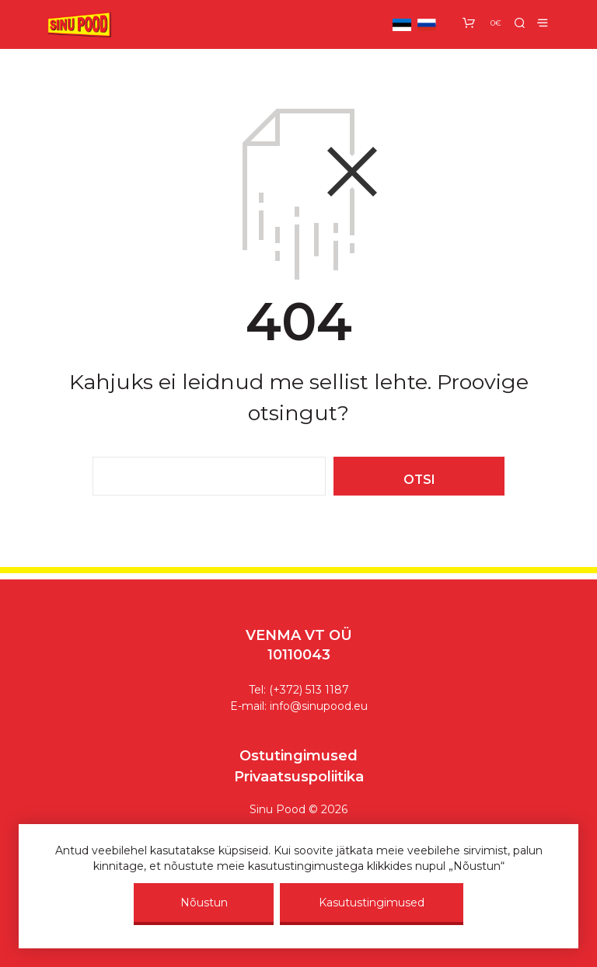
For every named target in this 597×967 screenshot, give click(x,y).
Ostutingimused (298, 755)
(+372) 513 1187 (309, 690)
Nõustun (204, 903)
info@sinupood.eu (319, 706)
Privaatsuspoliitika (299, 776)
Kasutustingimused (371, 903)
